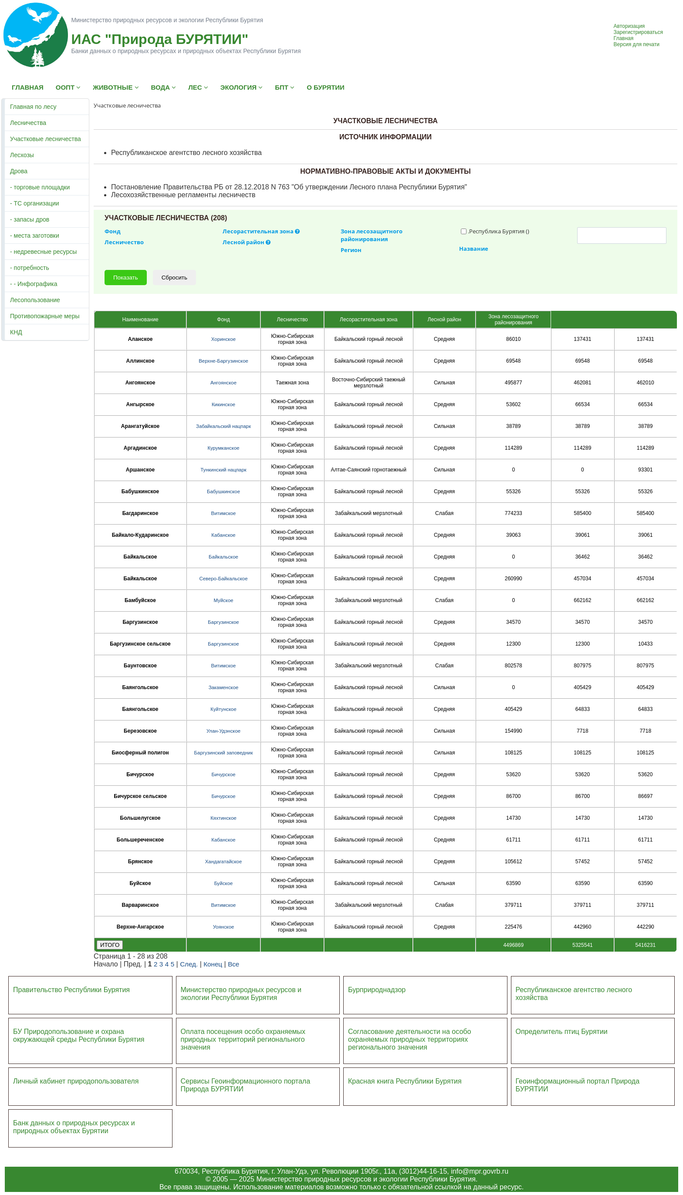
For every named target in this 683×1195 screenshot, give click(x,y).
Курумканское (223, 448)
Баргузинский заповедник (223, 752)
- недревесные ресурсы (43, 251)
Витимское (223, 513)
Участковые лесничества (45, 138)
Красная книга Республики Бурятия (405, 1081)
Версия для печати (636, 44)
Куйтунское (223, 709)
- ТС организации (34, 203)
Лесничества (28, 122)
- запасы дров (29, 219)
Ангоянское (223, 382)
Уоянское (223, 926)
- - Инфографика (33, 283)
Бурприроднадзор (377, 989)
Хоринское (223, 339)
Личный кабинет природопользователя (76, 1081)
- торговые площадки (40, 187)
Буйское (223, 883)
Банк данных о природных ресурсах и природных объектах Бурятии (74, 1126)
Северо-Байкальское (223, 578)
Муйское (223, 600)
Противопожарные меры (45, 316)
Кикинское (223, 404)
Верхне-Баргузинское (223, 361)
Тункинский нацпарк (223, 469)
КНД (16, 332)
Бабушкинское (223, 491)
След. (189, 964)
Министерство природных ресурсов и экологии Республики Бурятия (241, 993)
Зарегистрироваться (638, 32)
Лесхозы (22, 154)
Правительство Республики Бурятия (71, 989)
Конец (212, 964)
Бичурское (223, 774)
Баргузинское (223, 622)
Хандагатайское (223, 861)
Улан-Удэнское (223, 731)
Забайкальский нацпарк (223, 426)
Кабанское (223, 535)
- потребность (29, 267)
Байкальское (223, 556)
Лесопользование (35, 299)
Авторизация (629, 26)
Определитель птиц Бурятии (562, 1031)
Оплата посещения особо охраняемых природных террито (243, 1035)
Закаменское (224, 687)
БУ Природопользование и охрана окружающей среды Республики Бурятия (78, 1035)
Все (233, 964)
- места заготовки (34, 235)
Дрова (18, 171)
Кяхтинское (223, 818)
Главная (624, 38)
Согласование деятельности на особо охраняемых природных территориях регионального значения (409, 1039)
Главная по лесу (33, 106)
